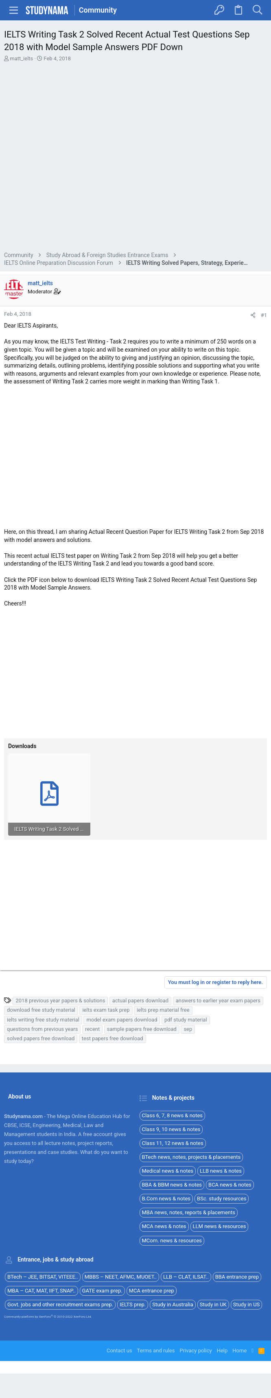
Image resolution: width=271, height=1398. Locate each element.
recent (92, 1029)
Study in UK (213, 1304)
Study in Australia (172, 1304)
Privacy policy (195, 1350)
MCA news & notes (164, 1226)
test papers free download (112, 1038)
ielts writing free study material (43, 1020)
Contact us (119, 1350)
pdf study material (185, 1020)
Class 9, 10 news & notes (171, 1129)
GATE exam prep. (102, 1291)
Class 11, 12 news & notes (172, 1143)
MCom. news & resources (172, 1240)
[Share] (253, 315)
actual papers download (140, 1000)
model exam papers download (121, 1020)
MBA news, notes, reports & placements (189, 1212)
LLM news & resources (219, 1226)
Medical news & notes (168, 1171)
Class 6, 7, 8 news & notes (172, 1115)
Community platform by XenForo (48, 1317)
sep (188, 1029)
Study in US (246, 1304)
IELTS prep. (133, 1304)
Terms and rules (156, 1350)
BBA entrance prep (237, 1277)
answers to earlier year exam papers (218, 1000)
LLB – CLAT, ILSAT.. (186, 1277)
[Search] (257, 10)
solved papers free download (40, 1038)
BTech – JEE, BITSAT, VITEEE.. (42, 1277)
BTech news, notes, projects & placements (191, 1157)
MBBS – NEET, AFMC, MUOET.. (121, 1277)
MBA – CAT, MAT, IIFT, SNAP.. (41, 1291)
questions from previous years (42, 1029)
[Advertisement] (135, 157)
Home (239, 1350)
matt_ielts (21, 58)
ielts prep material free (163, 1010)
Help (222, 1350)
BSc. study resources (221, 1198)
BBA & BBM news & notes (172, 1185)
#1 (264, 315)
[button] (14, 10)
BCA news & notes (229, 1185)
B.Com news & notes (166, 1198)
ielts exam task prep (105, 1010)
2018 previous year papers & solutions (60, 1000)
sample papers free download (142, 1029)
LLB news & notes (221, 1171)
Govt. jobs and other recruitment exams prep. (60, 1304)
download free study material (41, 1010)
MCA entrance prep (151, 1291)
